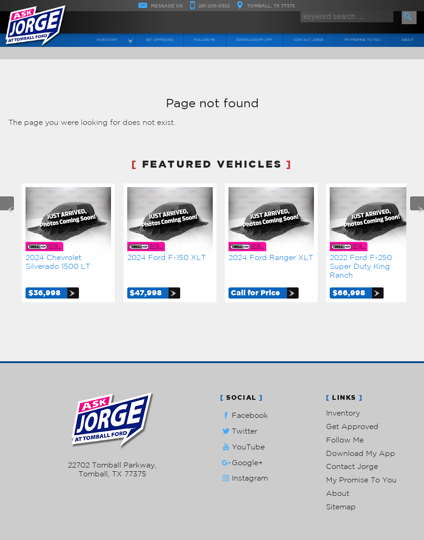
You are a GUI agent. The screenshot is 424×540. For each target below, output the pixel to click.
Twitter (238, 431)
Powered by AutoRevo (139, 488)
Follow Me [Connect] (204, 40)
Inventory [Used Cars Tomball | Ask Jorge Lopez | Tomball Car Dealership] (107, 40)
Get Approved (352, 426)
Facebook (244, 415)
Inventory (343, 413)
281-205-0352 (112, 456)
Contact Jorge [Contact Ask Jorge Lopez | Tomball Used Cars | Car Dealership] (309, 40)
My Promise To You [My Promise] (362, 40)
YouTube (242, 447)
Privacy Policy (186, 488)
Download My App (254, 40)
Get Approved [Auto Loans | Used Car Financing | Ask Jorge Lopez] (159, 40)
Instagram (244, 478)
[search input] (346, 16)
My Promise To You (361, 479)
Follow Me (345, 440)
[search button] (409, 17)
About (337, 493)
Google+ (241, 462)
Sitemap (341, 506)
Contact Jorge (352, 466)
